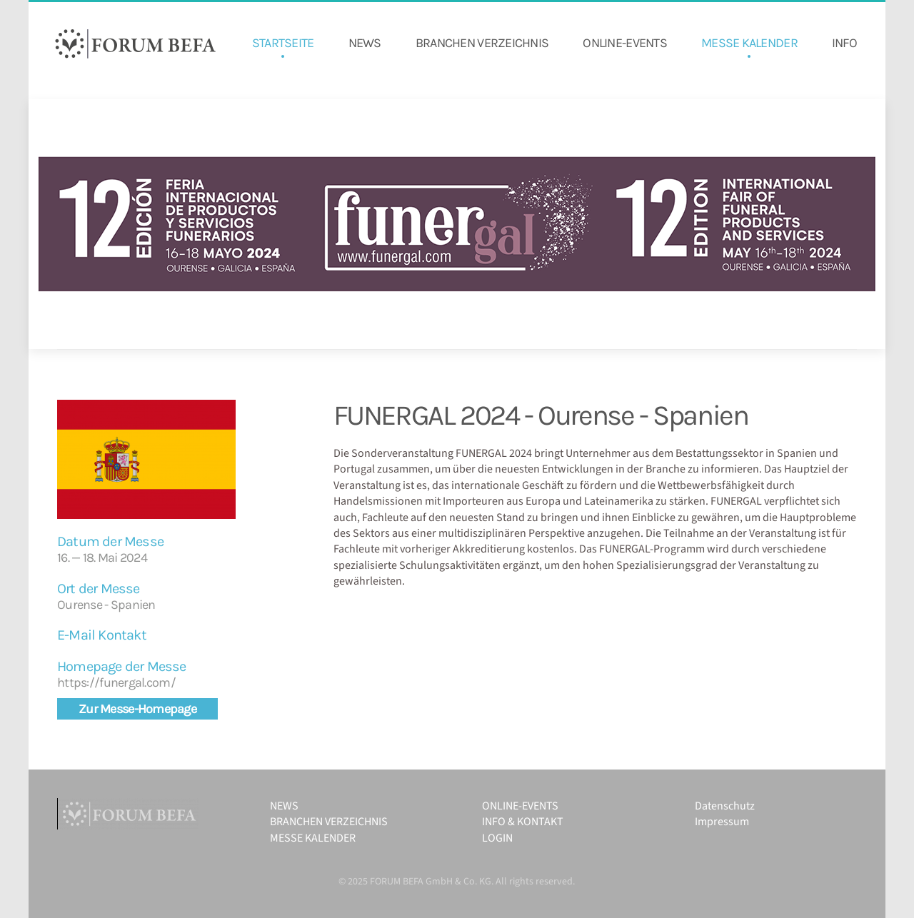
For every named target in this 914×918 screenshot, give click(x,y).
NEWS (364, 43)
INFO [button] (844, 43)
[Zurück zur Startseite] (136, 43)
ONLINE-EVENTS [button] (625, 43)
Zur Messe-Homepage (137, 709)
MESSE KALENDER (749, 43)
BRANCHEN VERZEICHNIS (482, 43)
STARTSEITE (283, 43)
